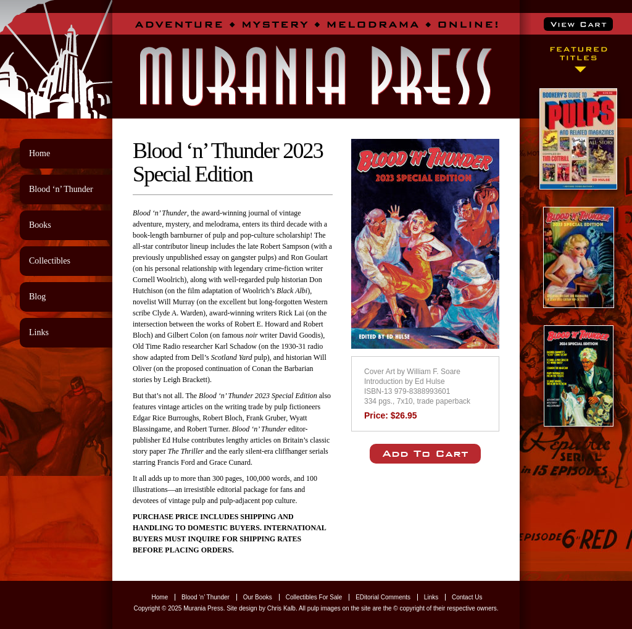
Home (39, 153)
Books (40, 225)
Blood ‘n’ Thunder (61, 189)
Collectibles (49, 260)
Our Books (257, 597)
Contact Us (467, 597)
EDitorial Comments (383, 597)
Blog (37, 296)
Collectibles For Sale (314, 597)
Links (39, 332)
